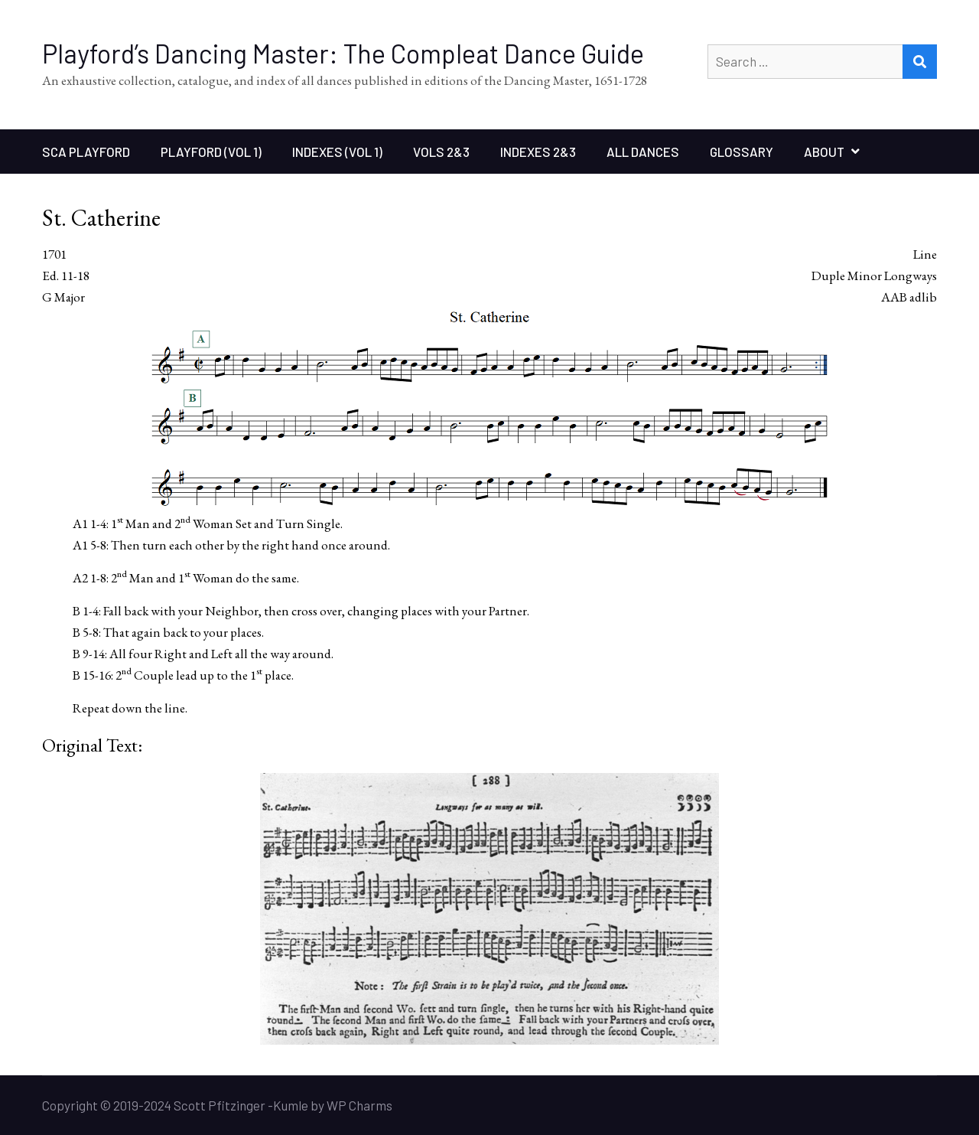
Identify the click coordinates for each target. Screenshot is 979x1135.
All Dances (643, 151)
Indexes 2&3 (538, 151)
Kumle (290, 1105)
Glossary (741, 151)
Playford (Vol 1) (211, 151)
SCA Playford (86, 151)
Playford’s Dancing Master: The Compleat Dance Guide (343, 53)
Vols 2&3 (441, 151)
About (824, 151)
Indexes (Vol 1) (337, 151)
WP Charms (359, 1105)
